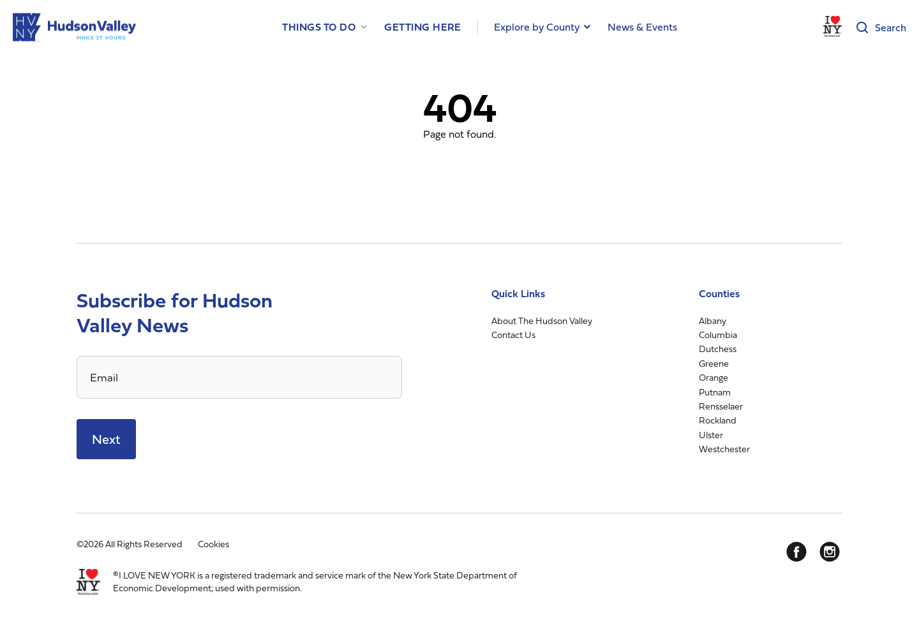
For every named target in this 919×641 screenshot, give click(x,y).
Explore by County (536, 27)
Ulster (711, 434)
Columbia (718, 334)
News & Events (642, 27)
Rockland (717, 420)
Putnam (715, 392)
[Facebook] (796, 551)
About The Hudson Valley (541, 320)
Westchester (724, 448)
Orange (713, 377)
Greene (714, 363)
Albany (712, 320)
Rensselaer (721, 406)
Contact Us (513, 334)
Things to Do (318, 27)
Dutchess (717, 348)
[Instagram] (829, 551)
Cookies (213, 543)
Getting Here (422, 27)
